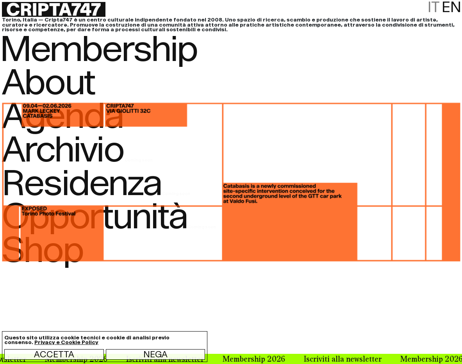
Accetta (54, 354)
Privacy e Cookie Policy (66, 342)
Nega (155, 354)
